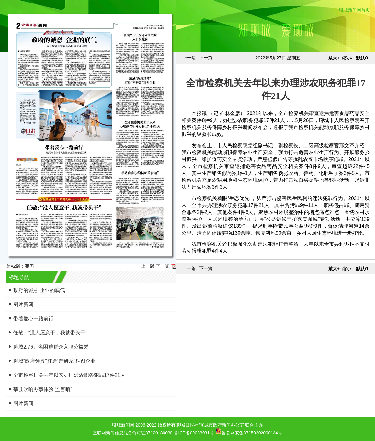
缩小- (347, 57)
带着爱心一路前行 (33, 318)
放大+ (334, 57)
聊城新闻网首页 (354, 10)
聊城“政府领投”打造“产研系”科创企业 (54, 361)
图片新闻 (23, 304)
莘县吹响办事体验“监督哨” (42, 389)
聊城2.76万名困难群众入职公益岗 (51, 346)
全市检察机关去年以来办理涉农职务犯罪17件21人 (69, 375)
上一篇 (189, 57)
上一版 (147, 266)
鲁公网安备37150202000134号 (248, 431)
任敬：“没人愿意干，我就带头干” (50, 332)
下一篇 (205, 57)
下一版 (162, 266)
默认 (362, 57)
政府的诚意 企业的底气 (39, 290)
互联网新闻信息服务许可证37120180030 (133, 432)
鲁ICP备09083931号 (194, 432)
